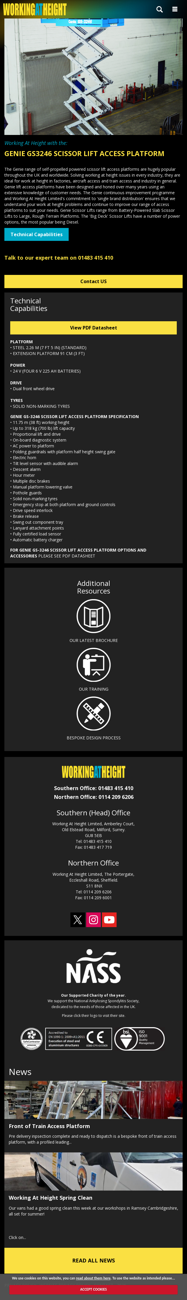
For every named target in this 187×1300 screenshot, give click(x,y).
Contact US (93, 281)
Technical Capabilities (37, 234)
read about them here (93, 1278)
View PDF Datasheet (93, 327)
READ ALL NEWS (93, 1260)
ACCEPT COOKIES (93, 1289)
